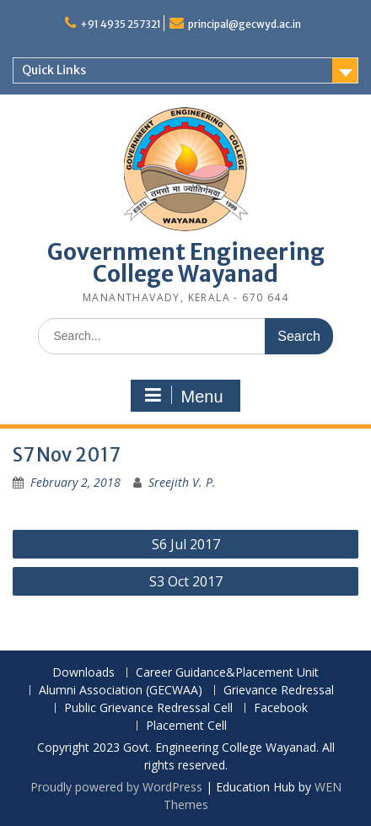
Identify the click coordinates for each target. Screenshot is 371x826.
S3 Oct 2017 (186, 581)
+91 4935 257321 (120, 24)
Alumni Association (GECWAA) (120, 690)
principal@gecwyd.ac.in (244, 24)
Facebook (281, 708)
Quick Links (54, 70)
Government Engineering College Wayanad (186, 263)
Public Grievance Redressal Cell (148, 708)
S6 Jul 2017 (186, 544)
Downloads (83, 672)
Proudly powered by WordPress (116, 787)
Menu (183, 396)
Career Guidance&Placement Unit (227, 672)
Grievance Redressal (278, 690)
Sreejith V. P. (182, 482)
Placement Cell (186, 726)
